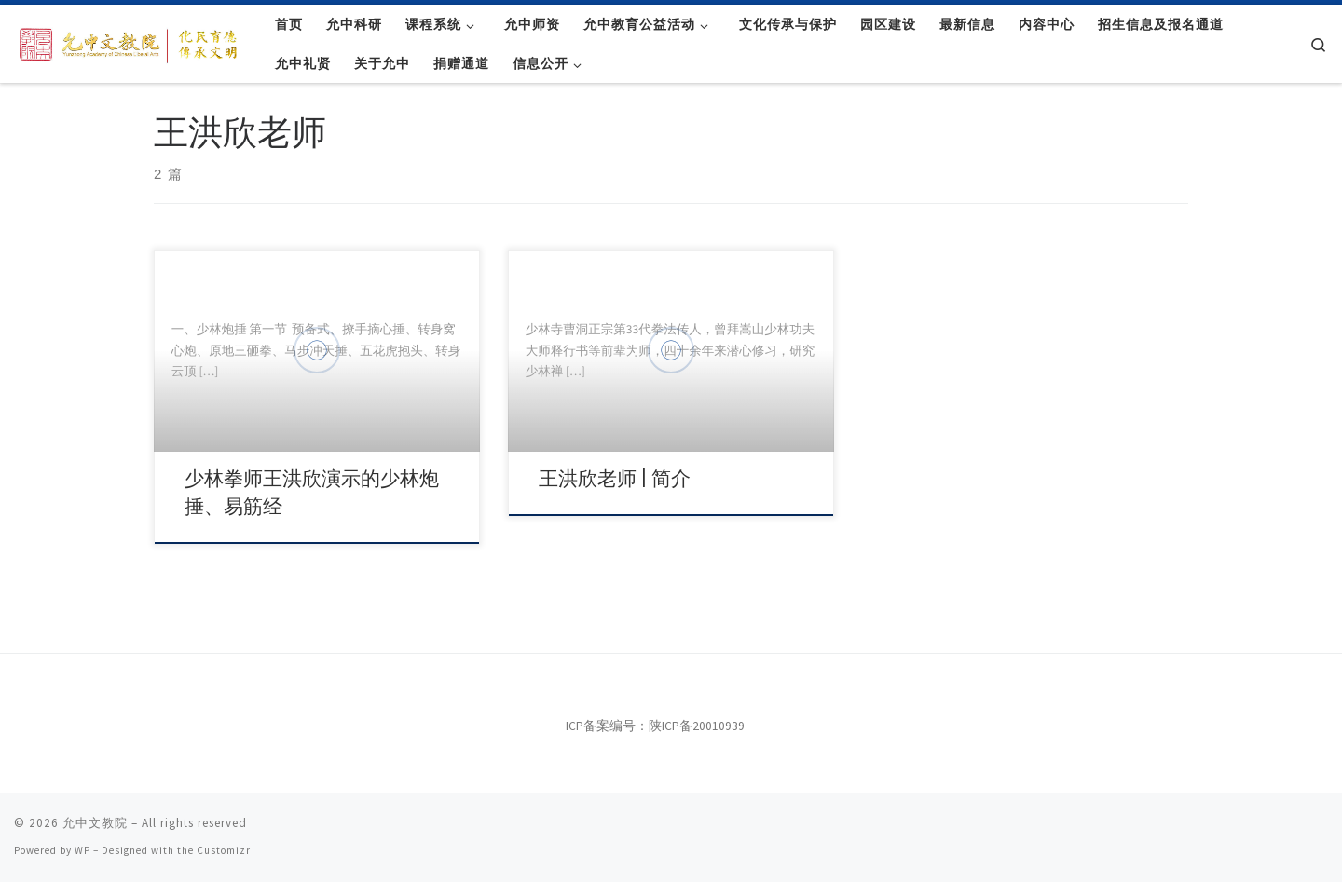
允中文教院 (95, 823)
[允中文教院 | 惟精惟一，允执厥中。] (130, 41)
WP (82, 850)
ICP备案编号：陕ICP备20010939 (655, 726)
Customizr (224, 850)
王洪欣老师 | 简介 (615, 479)
